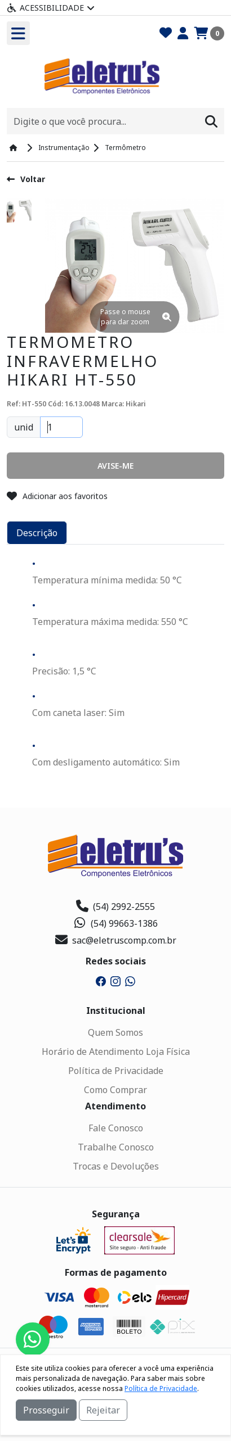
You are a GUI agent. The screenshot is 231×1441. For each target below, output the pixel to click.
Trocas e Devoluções (116, 1166)
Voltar (26, 179)
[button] (115, 465)
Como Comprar (115, 1090)
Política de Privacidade (115, 1070)
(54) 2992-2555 (115, 906)
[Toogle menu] (18, 33)
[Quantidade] (61, 427)
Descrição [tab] (36, 533)
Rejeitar (103, 1410)
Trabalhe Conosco (116, 1147)
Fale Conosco (115, 1128)
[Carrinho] (209, 33)
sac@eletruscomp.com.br (115, 940)
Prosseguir (46, 1410)
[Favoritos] (165, 33)
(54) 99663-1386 (116, 923)
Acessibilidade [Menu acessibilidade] (51, 7)
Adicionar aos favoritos (57, 496)
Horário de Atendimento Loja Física (116, 1051)
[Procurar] (211, 121)
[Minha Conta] (182, 33)
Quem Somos (115, 1032)
